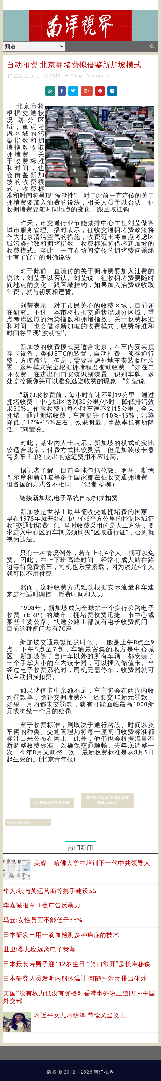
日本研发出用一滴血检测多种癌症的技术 (61, 934)
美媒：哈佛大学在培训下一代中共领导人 (92, 862)
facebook (18, 822)
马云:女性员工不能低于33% (42, 919)
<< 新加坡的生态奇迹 (52, 803)
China (76, 75)
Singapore (98, 75)
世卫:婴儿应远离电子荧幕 (39, 949)
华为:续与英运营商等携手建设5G (50, 890)
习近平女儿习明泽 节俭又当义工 (80, 1015)
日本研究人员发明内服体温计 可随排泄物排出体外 (75, 978)
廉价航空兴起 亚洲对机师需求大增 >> (107, 800)
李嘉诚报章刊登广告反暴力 (42, 905)
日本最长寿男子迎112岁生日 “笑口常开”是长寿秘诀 (77, 963)
